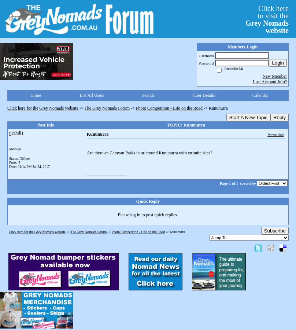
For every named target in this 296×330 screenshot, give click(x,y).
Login (278, 63)
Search (148, 95)
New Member (275, 76)
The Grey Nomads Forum (107, 108)
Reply (279, 117)
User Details (204, 95)
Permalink (275, 134)
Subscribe (275, 231)
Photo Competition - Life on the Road (169, 108)
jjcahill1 (16, 133)
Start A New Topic (248, 117)
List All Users (91, 95)
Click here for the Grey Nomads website (42, 108)
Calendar (260, 95)
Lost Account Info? (270, 81)
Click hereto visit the (267, 19)
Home (35, 95)
